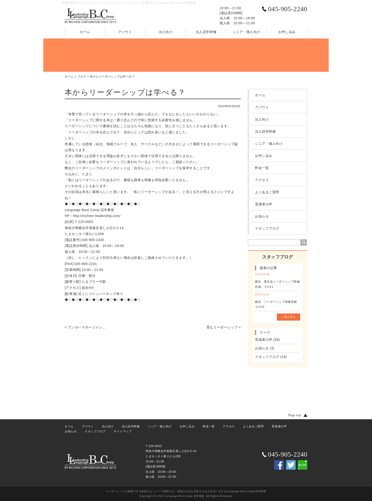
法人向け (165, 32)
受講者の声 (263, 204)
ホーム (85, 32)
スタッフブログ (267, 228)
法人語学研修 (206, 32)
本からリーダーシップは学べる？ (112, 76)
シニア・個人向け (246, 32)
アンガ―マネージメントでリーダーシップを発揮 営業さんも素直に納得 (88, 327)
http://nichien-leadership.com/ (97, 216)
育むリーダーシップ (222, 327)
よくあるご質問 (267, 192)
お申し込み (287, 32)
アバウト (125, 32)
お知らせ (262, 216)
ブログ (81, 76)
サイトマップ (123, 431)
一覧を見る (288, 316)
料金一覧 (262, 168)
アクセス (262, 180)
